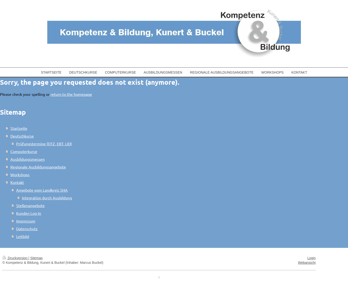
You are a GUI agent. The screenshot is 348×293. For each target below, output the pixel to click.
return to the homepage (71, 94)
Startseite (18, 128)
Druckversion (15, 258)
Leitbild (22, 236)
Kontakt (17, 182)
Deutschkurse (22, 135)
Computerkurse (23, 151)
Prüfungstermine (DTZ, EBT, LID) (44, 143)
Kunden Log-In (28, 213)
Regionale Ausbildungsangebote (38, 166)
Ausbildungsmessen (27, 159)
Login (311, 258)
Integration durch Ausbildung (47, 197)
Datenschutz (27, 228)
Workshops (19, 174)
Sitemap (36, 258)
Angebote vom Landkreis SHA (42, 190)
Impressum (25, 220)
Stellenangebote (30, 205)
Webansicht (307, 263)
